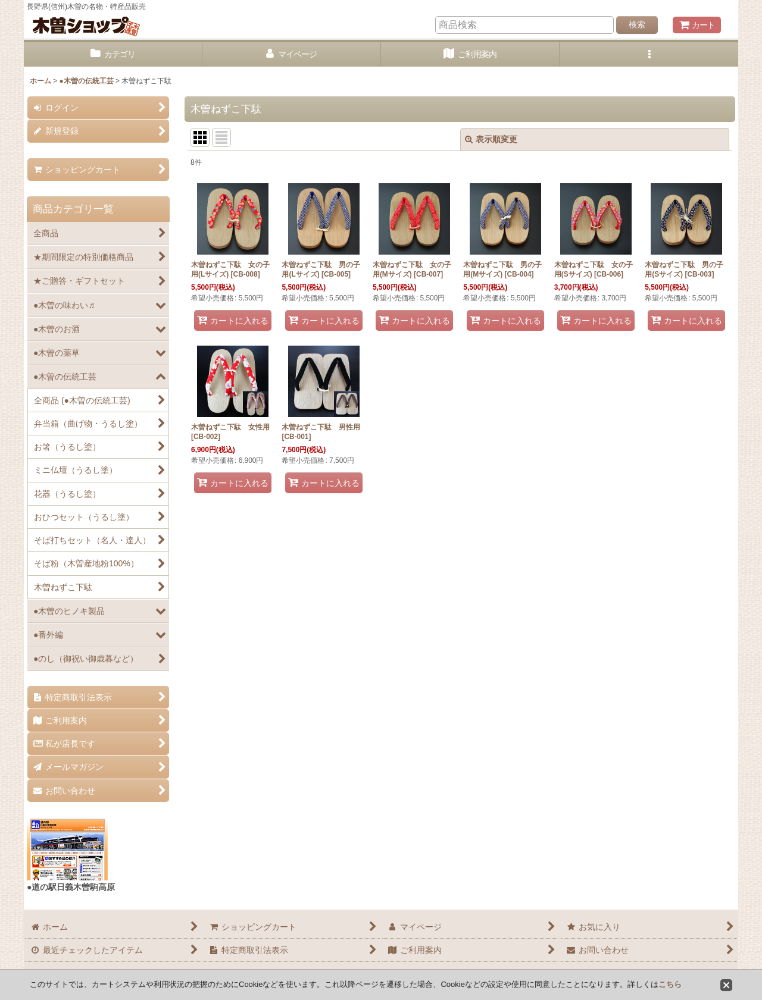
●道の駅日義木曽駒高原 (71, 887)
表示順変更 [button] (491, 139)
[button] (649, 54)
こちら (670, 984)
